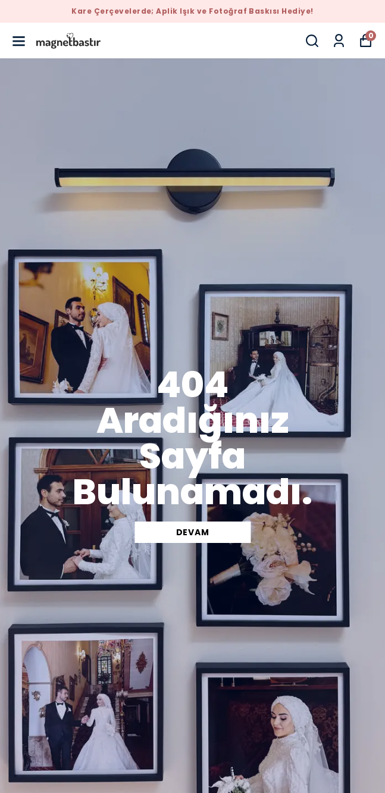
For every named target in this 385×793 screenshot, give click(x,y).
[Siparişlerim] (338, 40)
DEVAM (192, 532)
